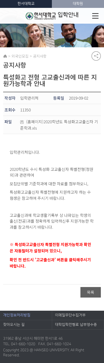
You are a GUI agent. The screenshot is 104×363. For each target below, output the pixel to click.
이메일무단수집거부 (70, 315)
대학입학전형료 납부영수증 (76, 325)
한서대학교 (26, 4)
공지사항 (40, 56)
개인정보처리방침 (16, 315)
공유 (96, 56)
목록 (90, 292)
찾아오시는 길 (14, 325)
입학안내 (52, 16)
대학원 (78, 4)
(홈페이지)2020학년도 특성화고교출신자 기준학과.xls (59, 125)
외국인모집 (20, 56)
